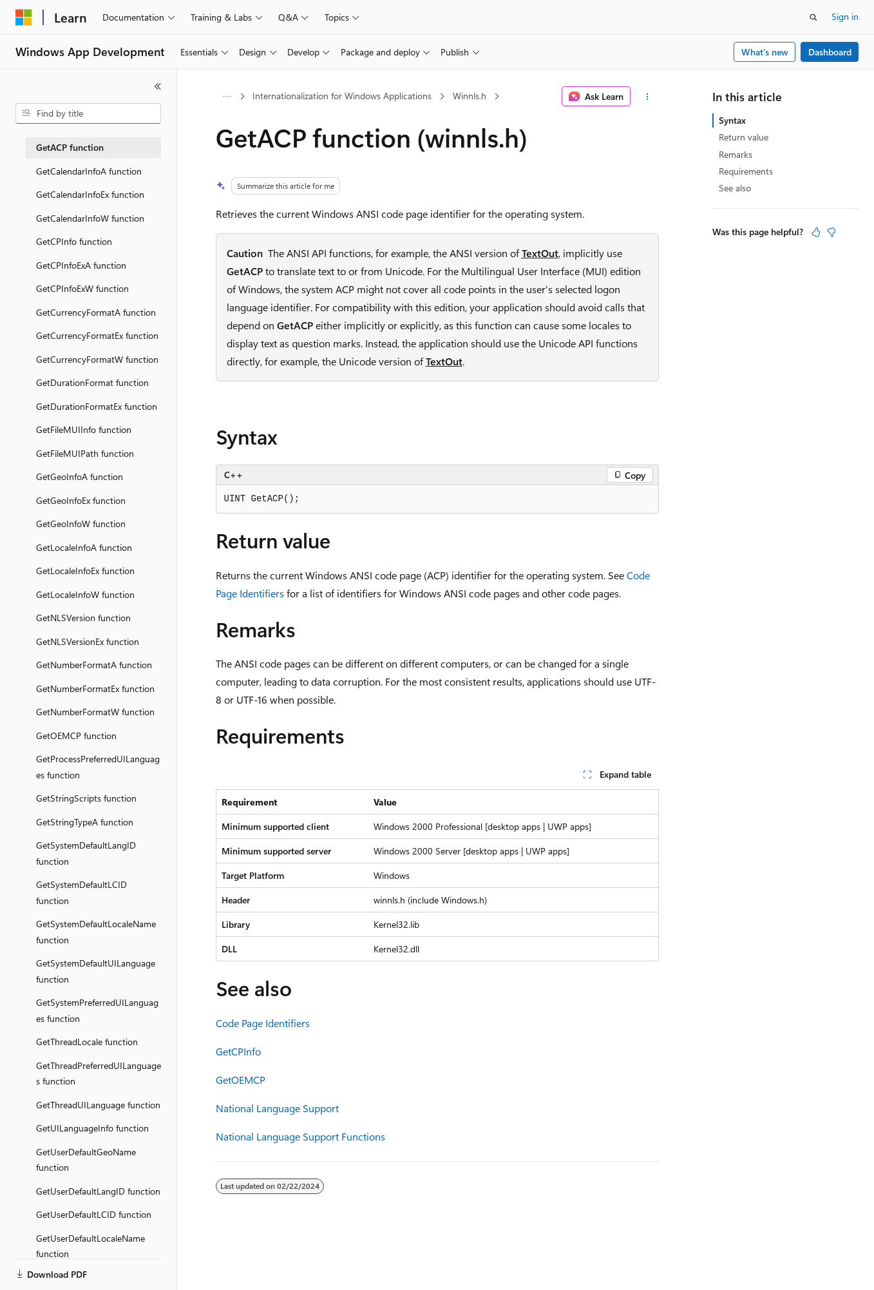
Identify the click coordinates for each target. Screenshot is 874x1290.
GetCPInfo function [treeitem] (74, 241)
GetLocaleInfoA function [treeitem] (84, 547)
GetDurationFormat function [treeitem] (92, 382)
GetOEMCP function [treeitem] (76, 735)
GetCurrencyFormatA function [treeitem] (96, 312)
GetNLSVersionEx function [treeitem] (87, 641)
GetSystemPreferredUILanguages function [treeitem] (97, 1010)
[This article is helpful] (816, 232)
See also (735, 188)
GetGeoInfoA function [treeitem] (79, 476)
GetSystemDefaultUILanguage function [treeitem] (95, 971)
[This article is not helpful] (831, 232)
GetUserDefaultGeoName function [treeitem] (86, 1160)
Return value (743, 137)
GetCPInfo (238, 1051)
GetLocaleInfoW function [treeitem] (85, 594)
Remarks (735, 154)
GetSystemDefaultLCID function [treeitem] (81, 892)
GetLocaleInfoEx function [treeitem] (85, 570)
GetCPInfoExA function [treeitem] (81, 265)
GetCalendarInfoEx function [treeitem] (90, 194)
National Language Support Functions (300, 1136)
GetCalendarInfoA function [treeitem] (89, 171)
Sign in (845, 16)
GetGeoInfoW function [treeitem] (81, 523)
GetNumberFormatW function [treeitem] (95, 712)
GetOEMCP (240, 1079)
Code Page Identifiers (263, 1023)
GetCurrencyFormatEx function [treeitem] (97, 335)
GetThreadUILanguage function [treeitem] (98, 1105)
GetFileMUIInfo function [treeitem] (83, 429)
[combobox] (88, 113)
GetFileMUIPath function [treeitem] (85, 453)
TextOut (540, 253)
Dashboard (829, 52)
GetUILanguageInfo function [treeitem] (92, 1128)
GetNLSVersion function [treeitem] (83, 617)
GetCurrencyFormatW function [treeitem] (97, 359)
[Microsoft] (23, 17)
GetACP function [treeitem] (70, 147)
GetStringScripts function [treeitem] (86, 798)
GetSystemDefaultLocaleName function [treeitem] (96, 932)
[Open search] (813, 17)
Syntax (732, 120)
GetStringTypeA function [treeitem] (84, 822)
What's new (764, 52)
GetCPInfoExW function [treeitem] (82, 288)
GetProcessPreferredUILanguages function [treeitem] (98, 767)
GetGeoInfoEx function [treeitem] (81, 500)
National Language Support (277, 1108)
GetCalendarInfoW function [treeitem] (90, 218)
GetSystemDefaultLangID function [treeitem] (86, 853)
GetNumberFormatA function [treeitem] (94, 665)
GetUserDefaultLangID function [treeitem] (98, 1191)
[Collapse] (157, 86)
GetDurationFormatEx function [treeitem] (96, 406)
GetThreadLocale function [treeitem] (87, 1041)
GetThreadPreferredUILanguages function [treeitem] (98, 1073)
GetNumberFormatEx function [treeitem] (95, 688)
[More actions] (647, 96)
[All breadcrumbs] (227, 96)
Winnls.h (469, 96)
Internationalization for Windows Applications (342, 96)
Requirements (746, 171)
